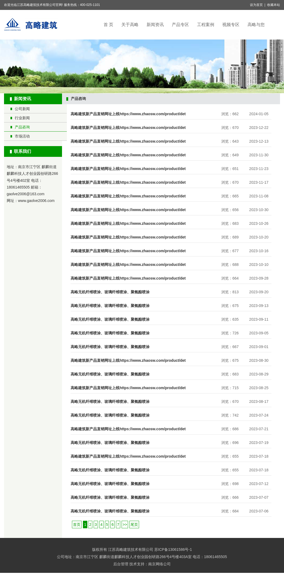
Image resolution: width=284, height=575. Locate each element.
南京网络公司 (159, 564)
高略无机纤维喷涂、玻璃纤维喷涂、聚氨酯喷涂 (110, 292)
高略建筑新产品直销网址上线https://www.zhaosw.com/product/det (128, 114)
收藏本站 (273, 5)
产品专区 (180, 24)
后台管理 (120, 564)
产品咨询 (22, 127)
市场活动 (22, 136)
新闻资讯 (155, 24)
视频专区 (230, 24)
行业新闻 (22, 118)
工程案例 (205, 24)
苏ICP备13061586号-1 (173, 549)
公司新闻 (22, 109)
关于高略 (130, 24)
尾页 (134, 524)
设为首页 (256, 5)
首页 (77, 524)
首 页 (108, 24)
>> (125, 524)
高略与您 (256, 24)
